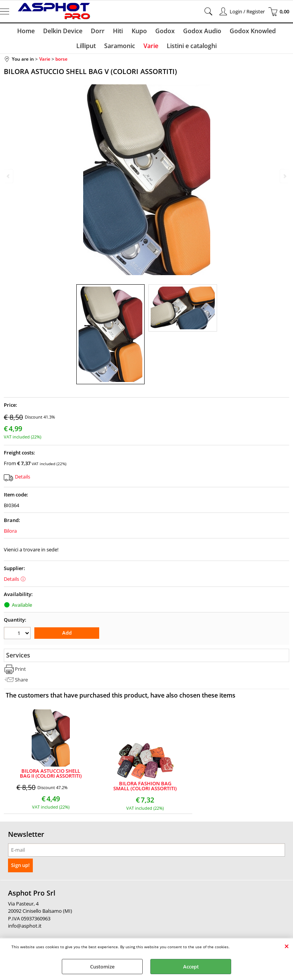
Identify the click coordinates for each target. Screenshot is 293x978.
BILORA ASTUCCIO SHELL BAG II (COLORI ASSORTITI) (51, 776)
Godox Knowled (236, 31)
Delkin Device (51, 31)
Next (284, 176)
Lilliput (277, 31)
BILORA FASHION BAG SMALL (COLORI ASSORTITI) (145, 789)
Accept (191, 966)
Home (15, 31)
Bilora (10, 534)
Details (22, 480)
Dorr (85, 31)
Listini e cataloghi (177, 48)
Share (21, 682)
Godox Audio (186, 31)
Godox (150, 31)
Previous (9, 176)
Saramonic (106, 48)
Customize (102, 966)
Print (20, 672)
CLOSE (286, 946)
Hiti (105, 31)
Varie (137, 48)
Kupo (125, 31)
